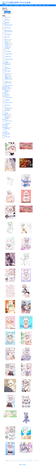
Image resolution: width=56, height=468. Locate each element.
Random (31, 5)
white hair (7, 128)
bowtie (6, 42)
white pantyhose (4, 132)
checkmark (7, 47)
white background (5, 127)
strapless (7, 117)
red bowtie (7, 109)
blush (6, 39)
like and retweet (5, 92)
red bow (7, 107)
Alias (22, 5)
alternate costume (5, 23)
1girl (6, 17)
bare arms (7, 30)
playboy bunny (8, 102)
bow (6, 40)
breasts (6, 43)
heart (6, 75)
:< (5, 18)
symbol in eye (8, 121)
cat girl (6, 46)
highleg (6, 77)
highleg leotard (8, 79)
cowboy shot (8, 56)
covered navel (8, 54)
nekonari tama (8, 97)
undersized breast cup (6, 124)
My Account (5, 5)
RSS (40, 5)
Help (44, 5)
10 (28, 460)
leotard (6, 90)
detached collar (8, 59)
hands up (7, 73)
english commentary (5, 62)
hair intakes (7, 71)
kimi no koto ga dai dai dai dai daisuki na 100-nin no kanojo (7, 87)
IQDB (36, 5)
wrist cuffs (7, 136)
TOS (48, 5)
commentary (8, 51)
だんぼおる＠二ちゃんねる (16, 2)
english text (7, 64)
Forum (26, 5)
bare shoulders (8, 31)
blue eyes (7, 36)
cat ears (7, 44)
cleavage (7, 48)
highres (6, 81)
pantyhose (7, 100)
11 (31, 460)
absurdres (7, 19)
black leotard (8, 34)
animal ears (8, 27)
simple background (5, 113)
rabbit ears (7, 105)
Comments (16, 5)
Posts (10, 5)
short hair (7, 110)
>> (36, 460)
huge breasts (8, 82)
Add (20, 464)
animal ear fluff (8, 25)
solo (6, 115)
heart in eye (8, 76)
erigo (6, 67)
